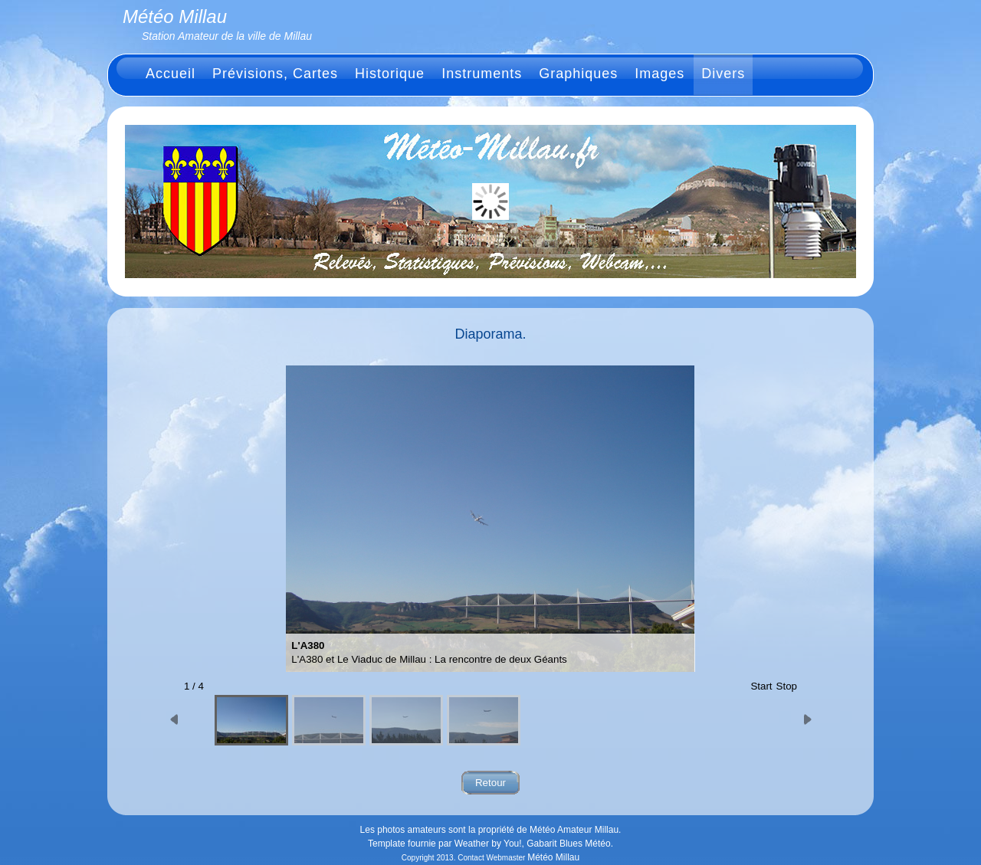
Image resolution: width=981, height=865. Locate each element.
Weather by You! (488, 843)
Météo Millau (553, 857)
